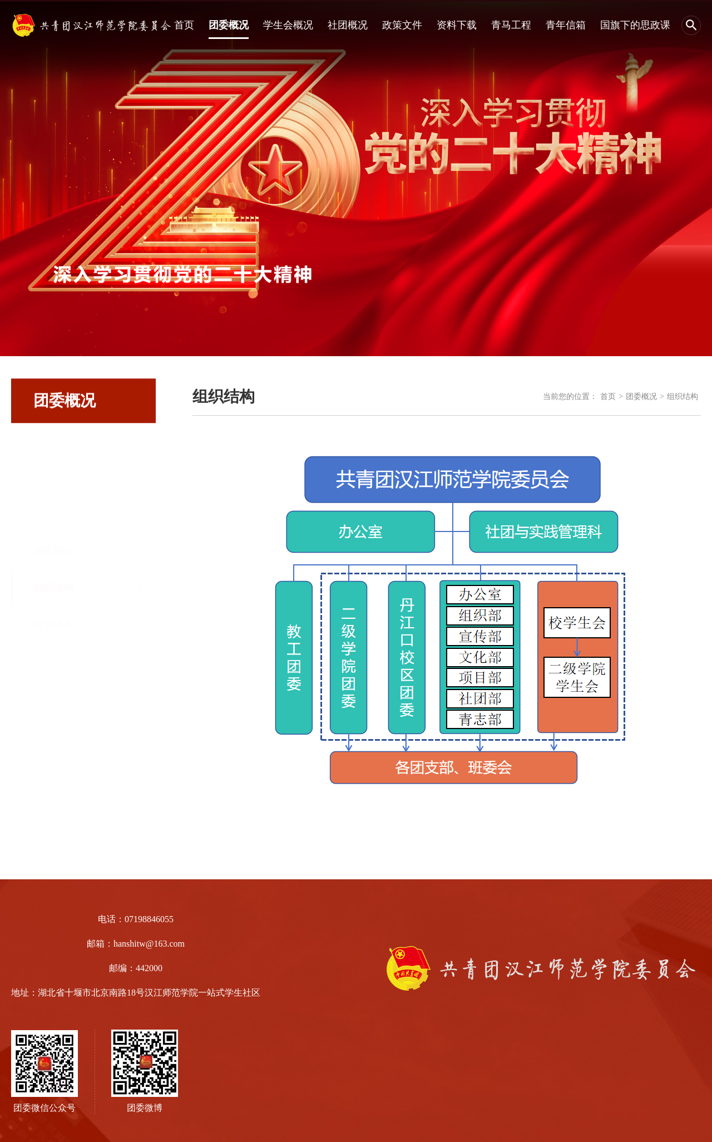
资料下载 (457, 25)
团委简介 (53, 507)
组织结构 (53, 544)
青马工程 (511, 25)
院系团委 (53, 581)
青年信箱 (566, 25)
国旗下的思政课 (635, 25)
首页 (184, 25)
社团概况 (348, 25)
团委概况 (229, 25)
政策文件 (402, 25)
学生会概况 (288, 25)
